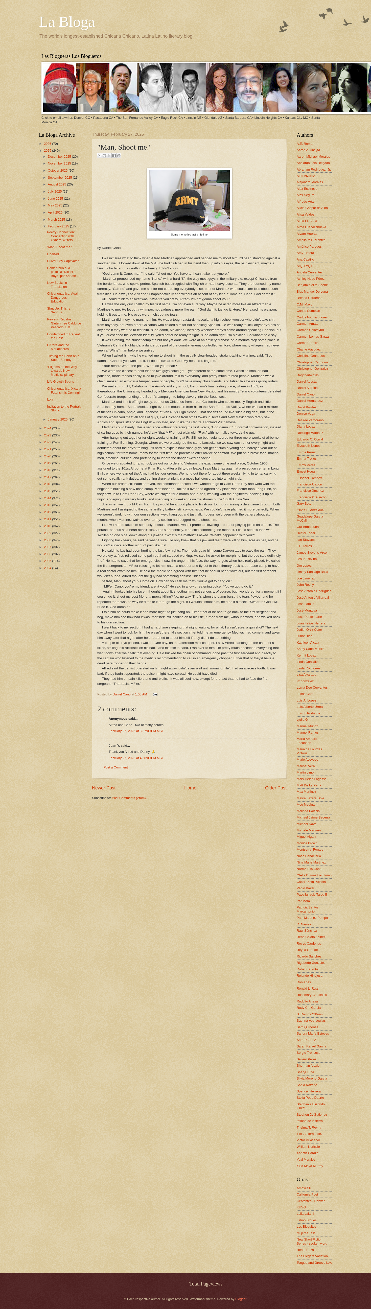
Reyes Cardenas (309, 943)
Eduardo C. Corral (310, 439)
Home (190, 787)
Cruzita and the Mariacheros (58, 347)
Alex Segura (305, 195)
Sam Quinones (307, 1027)
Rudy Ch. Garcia (309, 1008)
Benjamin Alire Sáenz (312, 285)
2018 (48, 470)
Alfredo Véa (305, 201)
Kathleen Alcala (308, 642)
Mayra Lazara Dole (310, 798)
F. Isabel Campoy (309, 478)
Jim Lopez (304, 565)
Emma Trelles (307, 458)
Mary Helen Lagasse (312, 779)
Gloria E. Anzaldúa (310, 510)
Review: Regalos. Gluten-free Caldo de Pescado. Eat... (64, 323)
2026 (48, 144)
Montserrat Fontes (310, 849)
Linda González (308, 662)
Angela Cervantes (309, 272)
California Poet (307, 1194)
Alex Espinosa (307, 189)
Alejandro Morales (310, 182)
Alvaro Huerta (307, 234)
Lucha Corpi (305, 694)
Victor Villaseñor (308, 1140)
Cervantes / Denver (311, 1201)
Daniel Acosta (307, 381)
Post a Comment (116, 767)
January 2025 (58, 419)
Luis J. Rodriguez (309, 713)
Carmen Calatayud (310, 330)
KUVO (301, 1207)
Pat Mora (303, 901)
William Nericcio (308, 1147)
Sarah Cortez (306, 1040)
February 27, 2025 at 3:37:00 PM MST (136, 731)
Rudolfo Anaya (307, 1001)
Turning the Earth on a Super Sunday (63, 358)
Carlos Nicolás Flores (312, 317)
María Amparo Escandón (307, 740)
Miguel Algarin (307, 836)
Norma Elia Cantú (309, 869)
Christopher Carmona (312, 362)
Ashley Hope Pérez (310, 278)
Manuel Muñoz (307, 726)
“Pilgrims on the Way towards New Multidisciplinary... (62, 371)
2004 (48, 568)
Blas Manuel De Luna (312, 291)
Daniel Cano (122, 694)
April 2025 (55, 212)
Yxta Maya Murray (310, 1166)
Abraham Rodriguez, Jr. (314, 169)
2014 (48, 498)
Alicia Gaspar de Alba (312, 208)
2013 (48, 505)
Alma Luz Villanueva (311, 227)
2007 (48, 547)
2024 (48, 428)
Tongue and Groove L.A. (314, 1263)
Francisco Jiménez (310, 491)
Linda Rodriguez (308, 668)
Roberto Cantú (307, 969)
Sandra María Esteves (313, 1033)
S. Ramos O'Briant (310, 1014)
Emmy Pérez (306, 465)
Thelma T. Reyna (309, 1127)
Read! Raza (305, 1250)
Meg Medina (306, 804)
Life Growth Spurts (60, 381)
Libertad (53, 254)
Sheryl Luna (305, 1072)
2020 (48, 456)
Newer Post (103, 787)
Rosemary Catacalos (312, 995)
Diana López (306, 426)
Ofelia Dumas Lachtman (314, 875)
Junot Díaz (304, 636)
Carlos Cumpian (308, 311)
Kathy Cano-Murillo (310, 649)
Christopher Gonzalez (312, 368)
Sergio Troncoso (308, 1053)
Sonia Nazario (307, 1085)
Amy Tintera (305, 253)
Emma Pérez (306, 452)
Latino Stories (307, 1220)
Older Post (276, 787)
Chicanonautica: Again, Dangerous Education (63, 297)
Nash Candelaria (309, 856)
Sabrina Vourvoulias (311, 1020)
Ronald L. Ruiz (307, 988)
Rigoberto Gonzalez (311, 963)
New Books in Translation (57, 284)
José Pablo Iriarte (309, 617)
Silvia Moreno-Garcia (312, 1078)
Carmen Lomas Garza (313, 336)
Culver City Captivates (63, 261)
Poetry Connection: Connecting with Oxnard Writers (61, 236)
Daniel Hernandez (310, 401)
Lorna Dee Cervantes (312, 687)
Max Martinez (306, 791)
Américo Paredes (309, 246)
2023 (48, 435)
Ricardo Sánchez (309, 956)
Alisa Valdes (305, 214)
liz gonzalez (305, 681)
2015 (48, 491)
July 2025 (55, 191)
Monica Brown (307, 843)
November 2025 (60, 163)
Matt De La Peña (309, 785)
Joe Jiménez (306, 578)
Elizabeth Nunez (308, 446)
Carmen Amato (307, 323)
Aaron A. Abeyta (308, 150)
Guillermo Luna (308, 527)
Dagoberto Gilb (308, 375)
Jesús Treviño (307, 559)
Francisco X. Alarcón (312, 497)
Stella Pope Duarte (310, 1098)
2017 (48, 477)
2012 (48, 512)
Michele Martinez (309, 830)
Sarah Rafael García (311, 1046)
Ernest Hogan (307, 471)
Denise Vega (306, 413)
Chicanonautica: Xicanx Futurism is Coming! (64, 390)
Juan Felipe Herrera (311, 623)
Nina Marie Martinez (311, 862)
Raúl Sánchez (307, 930)
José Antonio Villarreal (313, 597)
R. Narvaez (305, 924)
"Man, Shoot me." (59, 247)
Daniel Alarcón (307, 388)
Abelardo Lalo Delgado (313, 163)
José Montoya (307, 610)
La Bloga (67, 21)
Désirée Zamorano (310, 420)
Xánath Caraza (307, 1153)
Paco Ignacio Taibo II (312, 894)
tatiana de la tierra (310, 1121)
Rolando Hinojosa (309, 975)
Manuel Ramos (308, 732)
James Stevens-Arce (312, 552)
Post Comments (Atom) (129, 798)
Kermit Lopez (306, 655)
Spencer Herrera (309, 1091)
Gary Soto (304, 503)
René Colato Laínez (311, 937)
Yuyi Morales (306, 1159)
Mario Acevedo (307, 759)
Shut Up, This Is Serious (58, 310)
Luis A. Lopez (306, 700)
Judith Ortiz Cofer (309, 630)
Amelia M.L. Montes (311, 240)
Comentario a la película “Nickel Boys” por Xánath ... (63, 272)
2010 (48, 526)
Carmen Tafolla (307, 343)
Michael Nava (306, 824)
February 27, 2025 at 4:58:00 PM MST (136, 758)
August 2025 (57, 184)
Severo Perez (306, 1059)
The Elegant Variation (312, 1256)
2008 (48, 540)
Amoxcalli (304, 1188)
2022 (48, 442)
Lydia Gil (303, 719)
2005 (48, 561)
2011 (48, 519)
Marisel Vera (306, 766)
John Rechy (305, 585)
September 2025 (60, 177)
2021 (48, 449)
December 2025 (60, 156)
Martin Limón (306, 772)
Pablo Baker (305, 888)
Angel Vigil (304, 266)
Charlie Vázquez (308, 349)
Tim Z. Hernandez (310, 1134)
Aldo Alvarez (306, 176)
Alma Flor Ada (307, 221)
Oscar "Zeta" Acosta (311, 882)
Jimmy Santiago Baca (312, 572)
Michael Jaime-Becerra (313, 817)
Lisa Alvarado (306, 674)
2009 (48, 533)
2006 (48, 554)
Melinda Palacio (308, 811)
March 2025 (57, 219)
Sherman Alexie (308, 1065)
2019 (48, 463)
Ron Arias (304, 982)
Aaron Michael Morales (313, 156)
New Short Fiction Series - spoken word (312, 1241)
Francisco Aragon (309, 484)
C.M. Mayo (304, 304)
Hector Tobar (306, 533)
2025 (48, 150)
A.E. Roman (305, 144)
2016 (48, 484)
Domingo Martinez (310, 433)
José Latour (305, 604)
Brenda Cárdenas (309, 298)
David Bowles (306, 407)
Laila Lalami (305, 1213)
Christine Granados (311, 356)
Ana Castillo (305, 259)
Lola (50, 399)
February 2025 (59, 226)
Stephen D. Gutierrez (312, 1114)
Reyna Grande (307, 950)
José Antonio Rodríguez (314, 591)
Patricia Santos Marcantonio (308, 909)
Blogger (240, 1299)
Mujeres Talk (306, 1233)
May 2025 (55, 205)
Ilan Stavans (306, 540)
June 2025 (56, 198)
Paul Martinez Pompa (312, 918)
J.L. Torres (304, 546)
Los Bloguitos (306, 1226)
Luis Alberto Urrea (310, 707)
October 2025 (58, 170)
